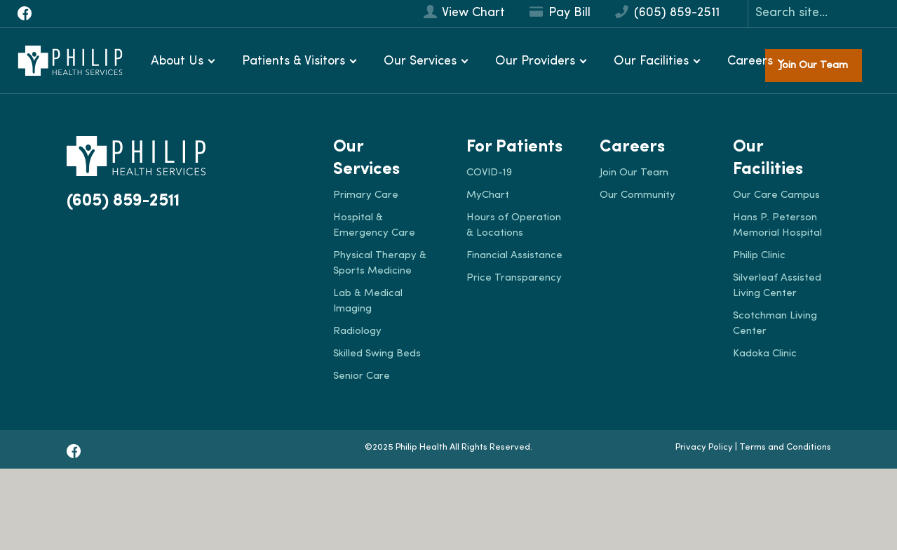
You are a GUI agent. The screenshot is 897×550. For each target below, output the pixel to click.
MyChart (487, 195)
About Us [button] (177, 61)
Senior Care (361, 376)
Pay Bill (560, 13)
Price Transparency (514, 278)
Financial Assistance (514, 255)
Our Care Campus (776, 195)
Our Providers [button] (535, 61)
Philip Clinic (759, 255)
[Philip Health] (70, 60)
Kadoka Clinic (765, 354)
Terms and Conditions (785, 447)
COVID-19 (489, 173)
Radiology (357, 331)
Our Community (637, 195)
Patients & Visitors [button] (293, 61)
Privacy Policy (704, 447)
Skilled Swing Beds (377, 354)
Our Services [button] (420, 61)
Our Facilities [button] (651, 61)
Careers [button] (750, 61)
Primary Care (365, 195)
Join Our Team (813, 65)
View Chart (464, 12)
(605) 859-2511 (667, 12)
